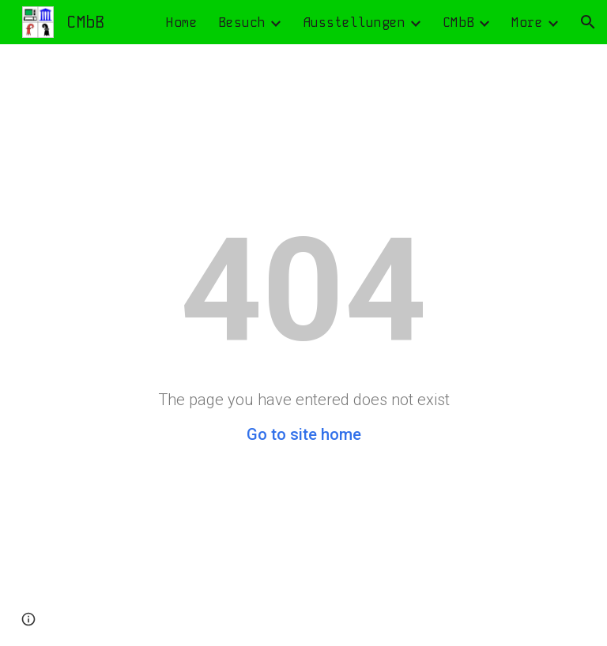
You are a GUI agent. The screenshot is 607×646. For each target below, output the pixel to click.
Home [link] (182, 22)
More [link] (527, 22)
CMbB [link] (458, 22)
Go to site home (304, 434)
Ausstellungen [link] (354, 22)
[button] (588, 22)
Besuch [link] (242, 22)
